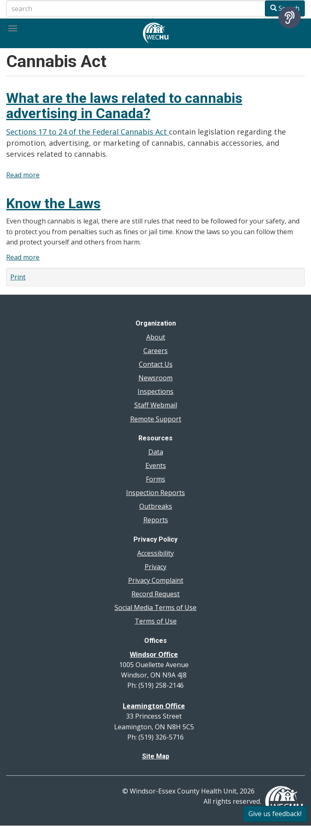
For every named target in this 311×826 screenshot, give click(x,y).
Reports (155, 519)
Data (155, 451)
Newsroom (155, 377)
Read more (23, 174)
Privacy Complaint (155, 580)
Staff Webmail (155, 405)
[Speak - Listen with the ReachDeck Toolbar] (289, 17)
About (155, 337)
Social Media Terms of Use (155, 607)
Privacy (155, 566)
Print (18, 277)
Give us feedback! (275, 813)
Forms (155, 479)
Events (155, 465)
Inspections (155, 391)
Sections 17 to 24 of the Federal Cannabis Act (87, 132)
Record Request (155, 593)
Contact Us (156, 364)
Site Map (155, 756)
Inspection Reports (155, 492)
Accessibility (155, 553)
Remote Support (155, 418)
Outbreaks (155, 506)
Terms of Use (156, 621)
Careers (155, 350)
